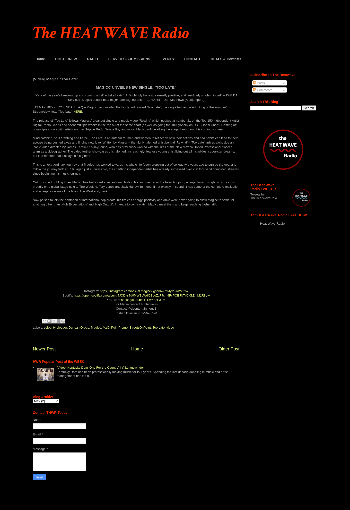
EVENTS (167, 59)
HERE (77, 111)
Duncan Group (79, 327)
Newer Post (44, 349)
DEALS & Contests (226, 59)
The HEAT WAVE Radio (111, 33)
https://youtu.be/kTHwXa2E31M (143, 300)
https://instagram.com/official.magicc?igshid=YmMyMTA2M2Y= (144, 291)
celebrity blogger (55, 327)
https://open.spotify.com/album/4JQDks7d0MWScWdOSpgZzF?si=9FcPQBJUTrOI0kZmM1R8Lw (142, 295)
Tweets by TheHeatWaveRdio (263, 196)
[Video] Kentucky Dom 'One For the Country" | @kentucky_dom (101, 367)
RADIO (92, 59)
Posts (259, 83)
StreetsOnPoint (140, 327)
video (170, 327)
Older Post (229, 349)
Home (40, 59)
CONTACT (192, 59)
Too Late (159, 327)
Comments (262, 90)
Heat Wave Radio (272, 223)
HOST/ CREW (66, 59)
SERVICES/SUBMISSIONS (129, 59)
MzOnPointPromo (115, 327)
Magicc (96, 327)
